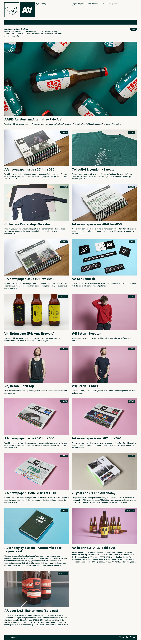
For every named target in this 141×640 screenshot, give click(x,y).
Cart (134, 29)
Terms (8, 638)
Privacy (15, 638)
